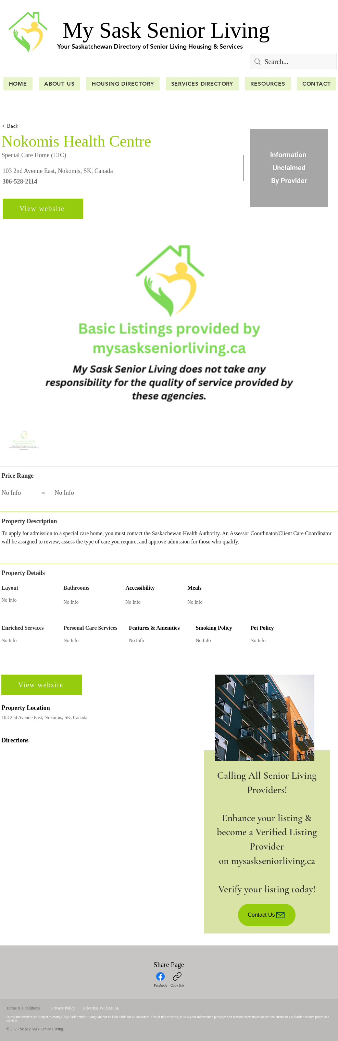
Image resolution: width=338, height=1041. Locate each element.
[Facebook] (160, 979)
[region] (267, 804)
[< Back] (26, 126)
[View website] (43, 209)
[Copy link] (177, 979)
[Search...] (293, 61)
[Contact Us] (267, 915)
